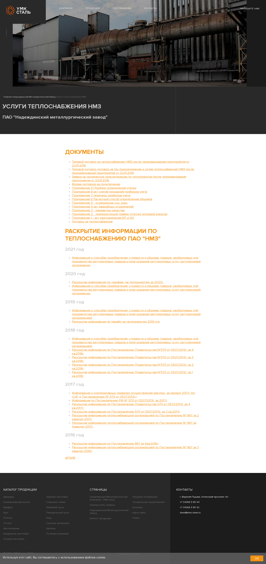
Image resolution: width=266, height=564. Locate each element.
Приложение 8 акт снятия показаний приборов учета (109, 191)
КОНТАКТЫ (150, 8)
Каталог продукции (20, 489)
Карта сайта (139, 512)
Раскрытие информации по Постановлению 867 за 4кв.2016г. (115, 443)
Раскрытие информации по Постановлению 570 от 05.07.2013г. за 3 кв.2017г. (126, 411)
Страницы (98, 489)
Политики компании (57, 533)
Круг (5, 512)
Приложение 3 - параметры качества (98, 210)
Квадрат (7, 507)
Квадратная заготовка (16, 533)
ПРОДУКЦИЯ (93, 8)
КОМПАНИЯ (65, 8)
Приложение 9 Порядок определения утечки (104, 188)
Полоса (7, 517)
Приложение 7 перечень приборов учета (101, 195)
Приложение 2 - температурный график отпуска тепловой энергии (119, 214)
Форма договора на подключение (96, 184)
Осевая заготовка (13, 538)
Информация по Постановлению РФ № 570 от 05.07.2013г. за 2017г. (119, 400)
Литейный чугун (55, 507)
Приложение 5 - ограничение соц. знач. (100, 203)
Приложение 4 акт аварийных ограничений (103, 206)
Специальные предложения (148, 502)
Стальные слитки (55, 502)
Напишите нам (247, 8)
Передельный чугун (57, 512)
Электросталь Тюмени (102, 505)
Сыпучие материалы (57, 523)
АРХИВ (70, 458)
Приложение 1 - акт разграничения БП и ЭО (103, 218)
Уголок (7, 523)
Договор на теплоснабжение (92, 221)
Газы (49, 517)
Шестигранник (11, 528)
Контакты (137, 507)
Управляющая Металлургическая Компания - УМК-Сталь (109, 498)
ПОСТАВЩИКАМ (122, 8)
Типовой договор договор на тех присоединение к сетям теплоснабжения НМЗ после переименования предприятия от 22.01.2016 (133, 171)
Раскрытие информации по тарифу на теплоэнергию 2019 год (116, 321)
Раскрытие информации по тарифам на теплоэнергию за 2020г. (118, 282)
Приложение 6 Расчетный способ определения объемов (112, 199)
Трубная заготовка (57, 496)
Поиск (135, 517)
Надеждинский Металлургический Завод (109, 512)
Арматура (8, 496)
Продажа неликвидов (144, 496)
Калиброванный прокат (16, 502)
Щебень (51, 528)
